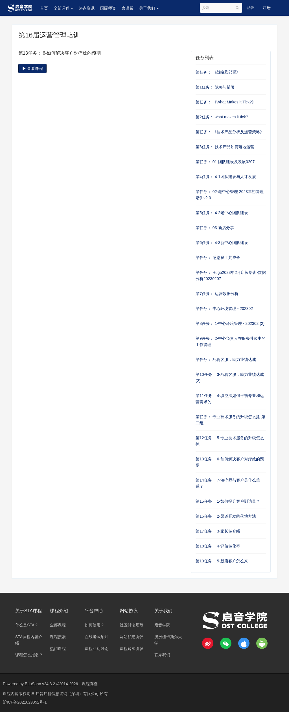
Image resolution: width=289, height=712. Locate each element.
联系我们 (162, 655)
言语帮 (127, 8)
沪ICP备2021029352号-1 (25, 702)
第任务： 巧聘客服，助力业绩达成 (226, 359)
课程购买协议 (131, 648)
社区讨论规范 (131, 625)
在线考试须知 (96, 637)
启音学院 (162, 625)
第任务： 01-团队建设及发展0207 (225, 161)
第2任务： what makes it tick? (222, 117)
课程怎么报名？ (29, 655)
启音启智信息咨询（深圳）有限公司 (68, 693)
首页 (44, 8)
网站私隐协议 (131, 637)
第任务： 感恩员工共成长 (218, 257)
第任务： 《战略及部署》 (218, 72)
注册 (267, 7)
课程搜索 (58, 637)
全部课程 (63, 8)
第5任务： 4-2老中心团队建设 (222, 212)
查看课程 (32, 68)
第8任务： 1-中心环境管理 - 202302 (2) (230, 323)
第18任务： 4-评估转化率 (218, 546)
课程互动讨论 (96, 648)
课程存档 (90, 684)
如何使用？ (94, 625)
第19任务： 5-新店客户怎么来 (222, 561)
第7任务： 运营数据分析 (217, 293)
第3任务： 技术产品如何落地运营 (225, 147)
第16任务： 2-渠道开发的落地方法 (226, 516)
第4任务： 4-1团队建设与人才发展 (226, 176)
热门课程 (58, 648)
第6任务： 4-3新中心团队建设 (222, 242)
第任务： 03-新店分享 (215, 227)
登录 (250, 7)
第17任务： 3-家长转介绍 (218, 531)
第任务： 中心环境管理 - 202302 (224, 308)
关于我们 (149, 8)
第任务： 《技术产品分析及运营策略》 (230, 132)
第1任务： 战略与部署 (215, 87)
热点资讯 (87, 8)
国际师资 (108, 8)
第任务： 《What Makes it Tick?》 (226, 102)
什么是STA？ (26, 625)
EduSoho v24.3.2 (40, 684)
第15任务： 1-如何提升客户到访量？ (228, 501)
